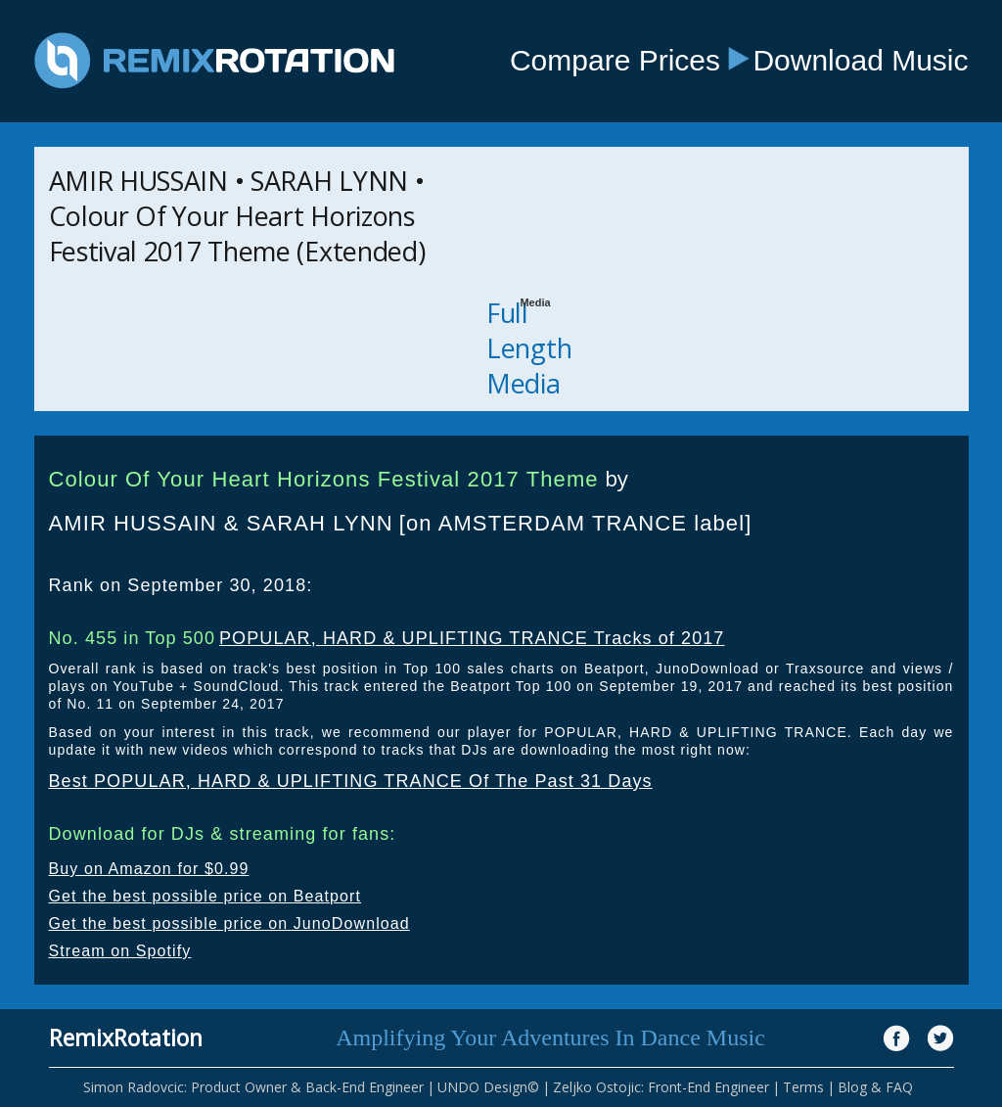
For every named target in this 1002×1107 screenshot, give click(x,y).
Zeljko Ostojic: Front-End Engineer (661, 1087)
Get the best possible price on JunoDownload (229, 923)
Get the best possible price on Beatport (205, 896)
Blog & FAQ (875, 1087)
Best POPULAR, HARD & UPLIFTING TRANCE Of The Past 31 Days (351, 781)
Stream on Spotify (120, 951)
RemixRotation (126, 1037)
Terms (803, 1087)
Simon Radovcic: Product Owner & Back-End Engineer (253, 1087)
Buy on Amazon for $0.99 (149, 868)
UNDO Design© (488, 1087)
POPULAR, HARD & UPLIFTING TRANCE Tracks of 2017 (472, 638)
